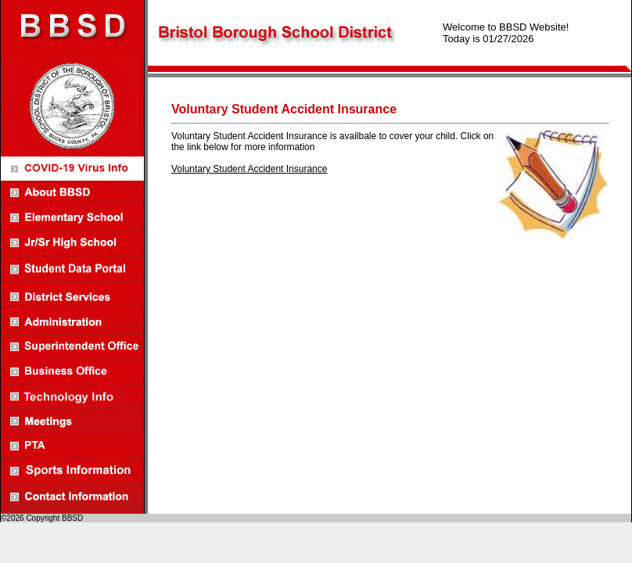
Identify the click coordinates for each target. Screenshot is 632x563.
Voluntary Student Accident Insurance (249, 168)
